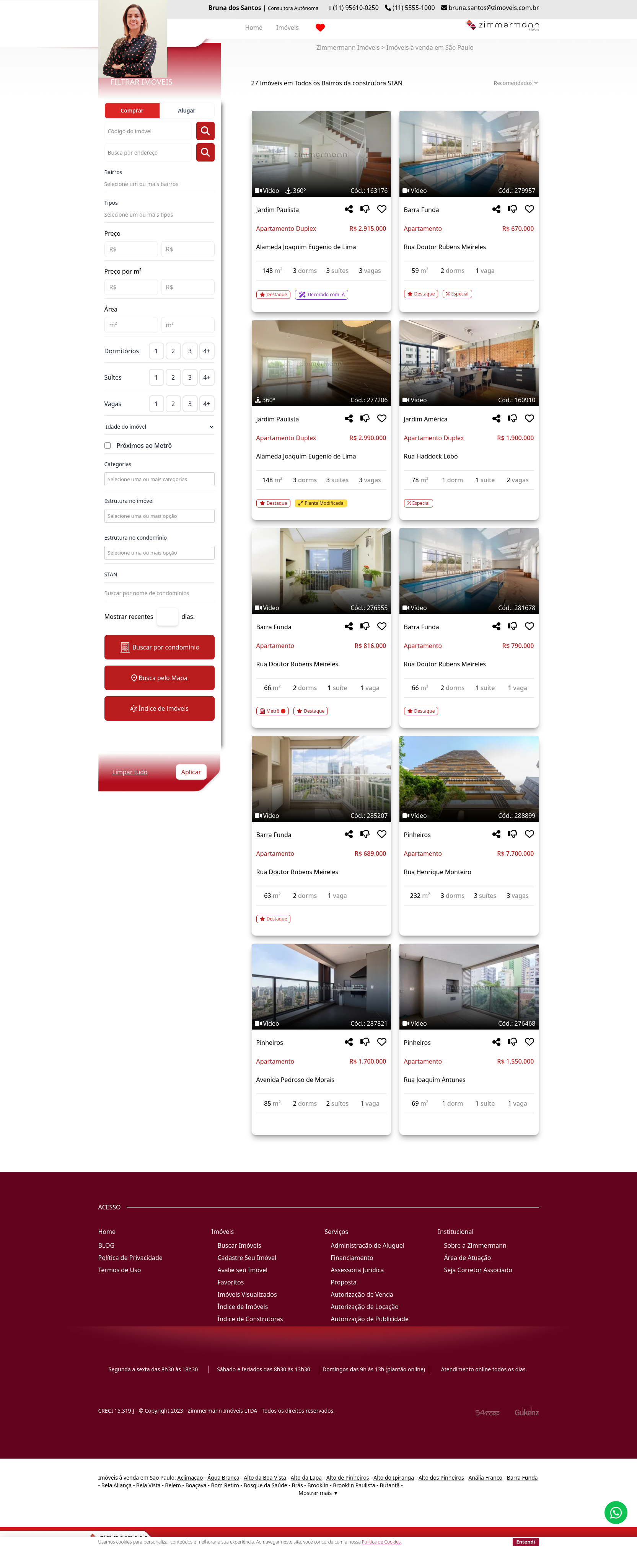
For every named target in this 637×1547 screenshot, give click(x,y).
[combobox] (159, 479)
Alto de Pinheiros (347, 1477)
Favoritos (231, 1282)
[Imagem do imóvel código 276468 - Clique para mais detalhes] (469, 987)
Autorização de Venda (362, 1294)
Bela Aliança (116, 1485)
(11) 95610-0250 (356, 7)
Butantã (389, 1485)
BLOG (106, 1245)
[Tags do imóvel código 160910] (469, 400)
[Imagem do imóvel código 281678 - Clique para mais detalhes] (469, 571)
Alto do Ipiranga (393, 1477)
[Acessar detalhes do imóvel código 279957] (469, 289)
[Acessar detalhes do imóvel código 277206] (321, 499)
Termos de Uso (119, 1270)
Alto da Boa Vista (265, 1477)
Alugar (186, 110)
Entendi (525, 1541)
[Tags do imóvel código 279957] (469, 190)
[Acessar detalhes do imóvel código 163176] (321, 290)
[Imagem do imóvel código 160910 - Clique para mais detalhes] (469, 363)
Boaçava (196, 1485)
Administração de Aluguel (368, 1245)
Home (254, 27)
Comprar (132, 110)
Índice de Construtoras (250, 1319)
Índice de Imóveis (243, 1306)
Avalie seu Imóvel (243, 1270)
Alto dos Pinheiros (441, 1477)
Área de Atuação (467, 1257)
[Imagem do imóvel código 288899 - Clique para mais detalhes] (469, 779)
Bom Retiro (225, 1485)
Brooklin (318, 1485)
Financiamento (352, 1257)
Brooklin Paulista (354, 1485)
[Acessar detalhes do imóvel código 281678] (469, 706)
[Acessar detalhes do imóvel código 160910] (469, 499)
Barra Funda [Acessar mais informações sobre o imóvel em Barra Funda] (421, 210)
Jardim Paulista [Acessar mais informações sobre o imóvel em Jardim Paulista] (277, 210)
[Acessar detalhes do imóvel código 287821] (321, 1118)
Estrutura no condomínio (135, 537)
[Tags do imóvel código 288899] (469, 815)
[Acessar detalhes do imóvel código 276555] (321, 706)
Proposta (344, 1282)
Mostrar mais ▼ (318, 1492)
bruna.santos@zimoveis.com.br (494, 7)
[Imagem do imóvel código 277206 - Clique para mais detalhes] (321, 363)
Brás (297, 1485)
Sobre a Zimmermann (475, 1245)
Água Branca (223, 1477)
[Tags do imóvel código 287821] (321, 1023)
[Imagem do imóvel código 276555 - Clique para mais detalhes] (321, 571)
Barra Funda (522, 1477)
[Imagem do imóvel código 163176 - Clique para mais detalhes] (321, 154)
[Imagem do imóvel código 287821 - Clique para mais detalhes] (321, 987)
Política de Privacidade (130, 1257)
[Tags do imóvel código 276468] (469, 1023)
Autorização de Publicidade (370, 1319)
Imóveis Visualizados (247, 1294)
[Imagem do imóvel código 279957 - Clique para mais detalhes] (469, 154)
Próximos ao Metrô (144, 445)
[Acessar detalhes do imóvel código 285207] (321, 914)
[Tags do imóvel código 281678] (469, 607)
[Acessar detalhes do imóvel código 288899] (469, 910)
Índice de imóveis (159, 708)
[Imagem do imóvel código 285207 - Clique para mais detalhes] (321, 779)
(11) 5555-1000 (414, 7)
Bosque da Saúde (265, 1485)
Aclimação (190, 1477)
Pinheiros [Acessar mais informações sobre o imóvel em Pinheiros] (417, 835)
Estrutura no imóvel (129, 500)
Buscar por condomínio (159, 647)
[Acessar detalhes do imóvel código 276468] (469, 1118)
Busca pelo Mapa (159, 678)
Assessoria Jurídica (357, 1270)
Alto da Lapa (306, 1477)
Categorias (118, 464)
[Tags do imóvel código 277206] (321, 400)
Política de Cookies (381, 1542)
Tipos (111, 202)
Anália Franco (485, 1477)
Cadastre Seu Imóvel (247, 1257)
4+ (206, 351)
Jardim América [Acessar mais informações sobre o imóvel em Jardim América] (426, 419)
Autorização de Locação (365, 1306)
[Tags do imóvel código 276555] (321, 607)
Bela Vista (148, 1485)
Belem (173, 1485)
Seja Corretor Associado (478, 1270)
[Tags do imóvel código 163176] (321, 190)
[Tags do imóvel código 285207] (321, 815)
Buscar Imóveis (239, 1245)
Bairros (113, 172)
